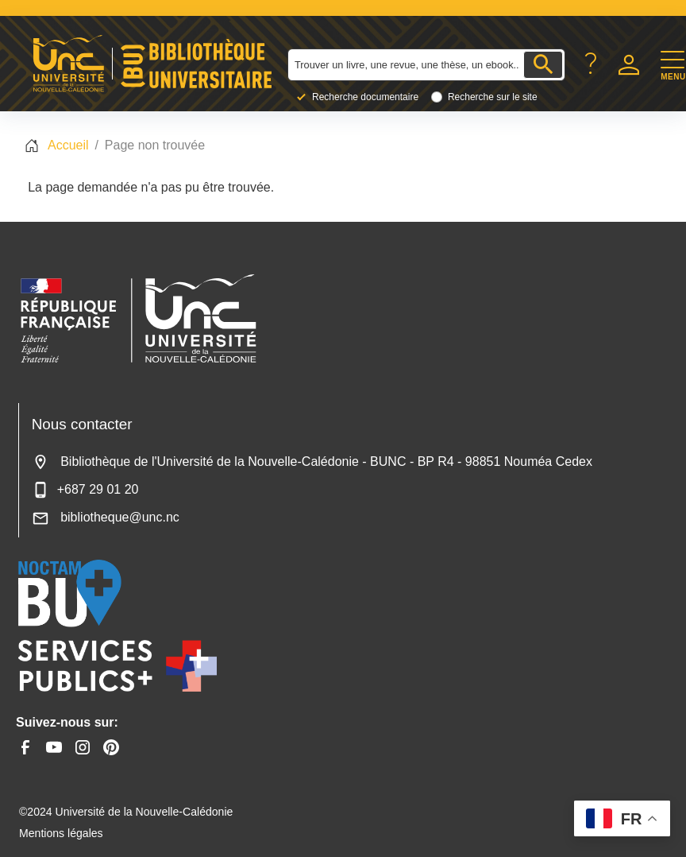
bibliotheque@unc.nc (105, 517)
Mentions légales (61, 833)
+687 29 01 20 (85, 489)
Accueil (68, 145)
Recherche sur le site (493, 97)
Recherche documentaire (365, 97)
